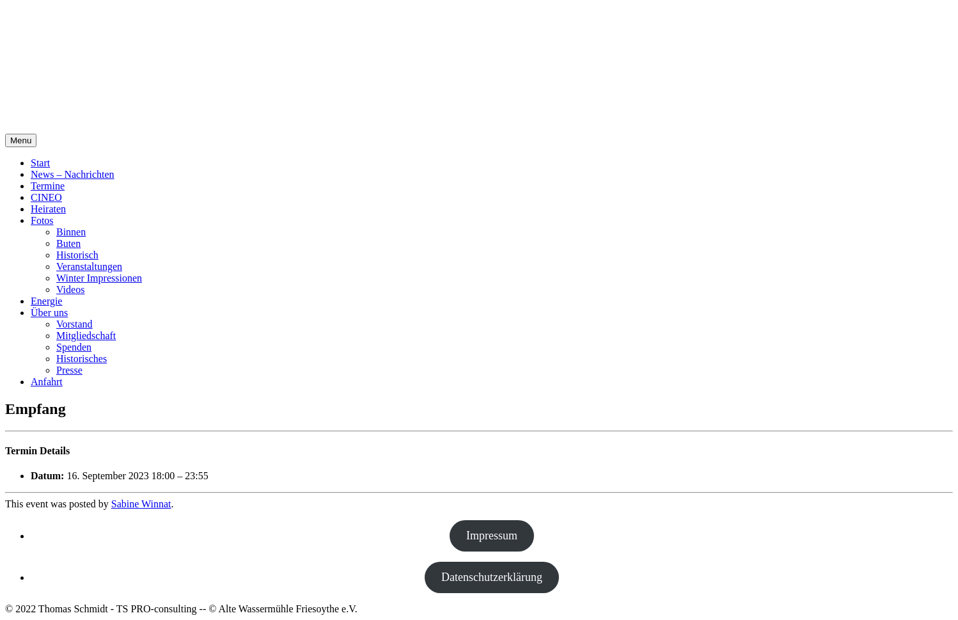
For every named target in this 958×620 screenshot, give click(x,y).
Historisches (81, 358)
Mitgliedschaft (86, 335)
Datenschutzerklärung (491, 577)
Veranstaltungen (89, 266)
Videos (70, 289)
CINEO (46, 197)
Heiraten (48, 208)
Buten (68, 243)
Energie (46, 301)
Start (40, 162)
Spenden (73, 347)
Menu (20, 140)
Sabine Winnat (141, 503)
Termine (48, 185)
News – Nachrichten (72, 174)
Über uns (49, 312)
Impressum (491, 535)
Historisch (77, 255)
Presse (69, 370)
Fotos (42, 220)
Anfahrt (47, 381)
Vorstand (74, 324)
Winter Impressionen (99, 278)
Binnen (71, 232)
